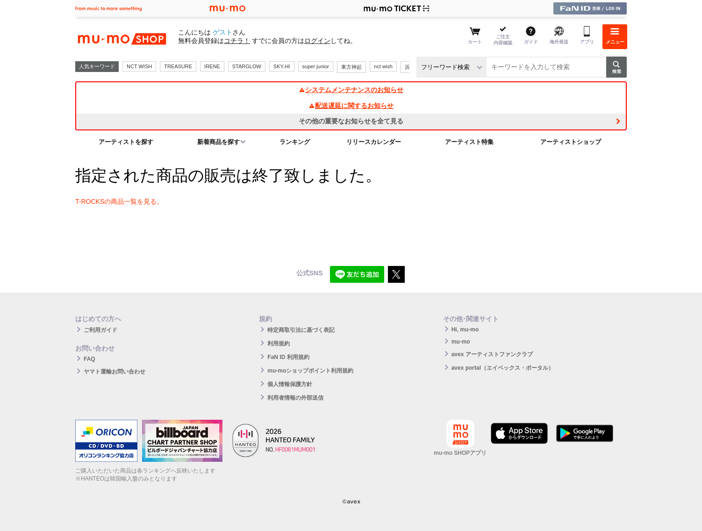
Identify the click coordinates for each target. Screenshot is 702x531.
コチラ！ (237, 40)
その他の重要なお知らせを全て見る (351, 121)
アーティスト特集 (469, 141)
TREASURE (178, 66)
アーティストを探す (126, 141)
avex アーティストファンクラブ (492, 354)
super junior (315, 66)
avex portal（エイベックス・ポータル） (502, 368)
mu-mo (460, 341)
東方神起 (351, 67)
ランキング (294, 141)
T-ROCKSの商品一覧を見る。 (119, 201)
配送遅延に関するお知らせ (351, 105)
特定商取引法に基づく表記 (301, 330)
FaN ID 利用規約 (288, 357)
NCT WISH (139, 66)
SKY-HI (281, 66)
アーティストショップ (570, 141)
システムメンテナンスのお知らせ (351, 89)
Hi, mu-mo (465, 329)
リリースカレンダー (373, 141)
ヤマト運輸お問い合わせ (114, 371)
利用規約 (278, 343)
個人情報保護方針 (289, 384)
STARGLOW (246, 66)
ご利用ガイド (100, 330)
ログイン (317, 40)
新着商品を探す (218, 141)
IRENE (212, 66)
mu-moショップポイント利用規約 (310, 370)
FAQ (89, 359)
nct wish (383, 66)
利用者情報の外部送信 (295, 398)
